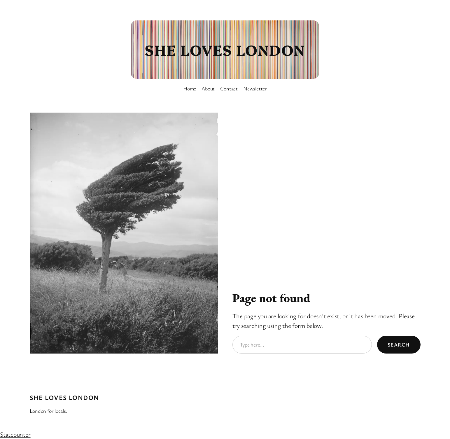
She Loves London (225, 49)
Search (399, 344)
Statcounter (15, 434)
